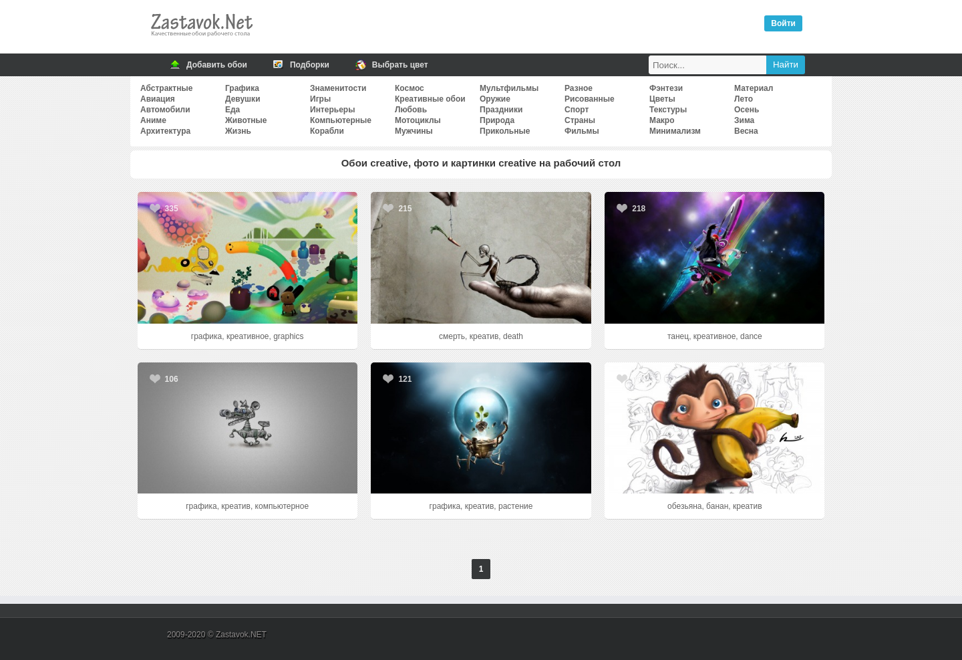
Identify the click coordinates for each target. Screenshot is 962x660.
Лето (743, 99)
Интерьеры (332, 109)
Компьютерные (340, 120)
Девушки (243, 99)
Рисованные (590, 99)
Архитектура (165, 131)
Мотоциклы (418, 120)
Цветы (662, 99)
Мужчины (414, 131)
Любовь (411, 109)
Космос (409, 88)
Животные (246, 120)
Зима (744, 120)
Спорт (577, 109)
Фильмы (582, 131)
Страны (580, 120)
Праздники (501, 109)
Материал (753, 88)
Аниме (153, 120)
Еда (232, 109)
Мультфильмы (509, 88)
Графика (242, 88)
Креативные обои (430, 99)
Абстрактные (166, 88)
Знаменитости (338, 88)
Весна (746, 131)
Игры (320, 99)
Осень (746, 109)
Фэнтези (666, 88)
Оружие (495, 99)
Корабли (327, 131)
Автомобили (165, 109)
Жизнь (238, 131)
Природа (497, 120)
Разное (579, 88)
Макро (661, 120)
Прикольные (505, 131)
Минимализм (675, 131)
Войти (783, 23)
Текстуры (668, 109)
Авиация (157, 99)
